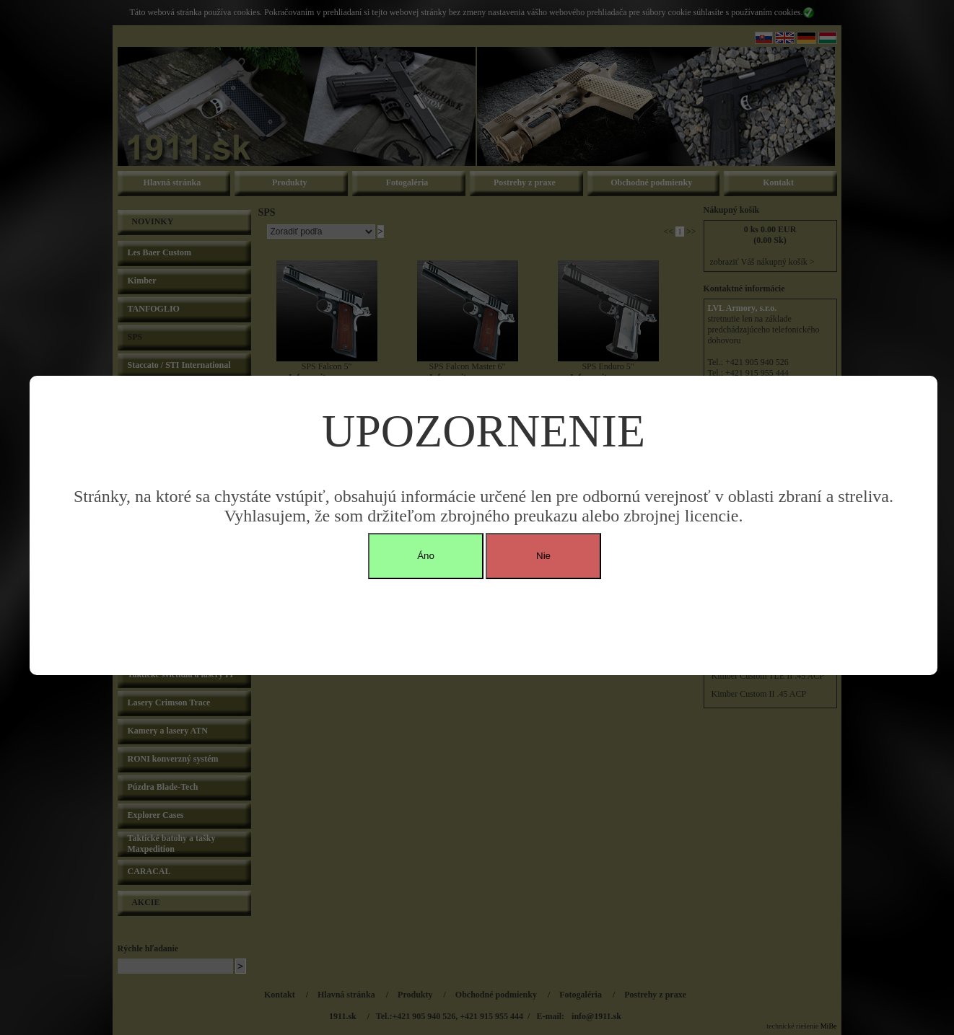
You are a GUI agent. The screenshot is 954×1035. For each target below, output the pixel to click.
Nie (543, 555)
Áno (425, 555)
